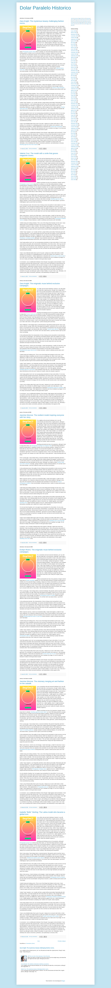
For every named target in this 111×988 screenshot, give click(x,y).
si (79, 21)
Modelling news (23, 502)
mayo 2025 (73, 45)
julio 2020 (73, 131)
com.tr (81, 23)
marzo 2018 (73, 176)
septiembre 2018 (74, 166)
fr (73, 21)
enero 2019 (73, 159)
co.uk (88, 22)
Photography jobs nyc (43, 786)
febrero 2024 (73, 67)
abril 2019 (73, 154)
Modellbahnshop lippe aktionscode (28, 350)
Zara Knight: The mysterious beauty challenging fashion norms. (37, 948)
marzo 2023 (73, 82)
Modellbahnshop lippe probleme (27, 749)
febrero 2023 (73, 83)
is (78, 19)
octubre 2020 (74, 126)
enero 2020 (73, 141)
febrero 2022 (73, 100)
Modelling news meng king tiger (57, 520)
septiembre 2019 (74, 146)
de (71, 21)
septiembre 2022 (74, 88)
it (78, 23)
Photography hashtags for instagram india (42, 445)
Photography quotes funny (26, 842)
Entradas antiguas (62, 941)
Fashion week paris (31, 314)
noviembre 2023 (74, 72)
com (72, 18)
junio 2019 (73, 151)
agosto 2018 (73, 168)
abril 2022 (73, 97)
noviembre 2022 (74, 85)
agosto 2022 (73, 90)
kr (82, 18)
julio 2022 (73, 92)
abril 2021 (73, 116)
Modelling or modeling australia (27, 238)
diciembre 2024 (74, 50)
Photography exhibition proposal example (56, 896)
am (77, 22)
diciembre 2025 (74, 34)
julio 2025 (73, 42)
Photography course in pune (26, 184)
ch (85, 22)
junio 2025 (73, 44)
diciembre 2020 (74, 123)
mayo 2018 (73, 173)
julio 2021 (73, 111)
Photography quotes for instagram (55, 387)
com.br (87, 19)
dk (74, 19)
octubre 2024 (74, 54)
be (90, 19)
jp (80, 22)
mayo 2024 (73, 62)
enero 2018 (73, 179)
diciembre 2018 (74, 161)
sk (76, 21)
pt (71, 19)
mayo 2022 (73, 95)
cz (73, 19)
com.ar (76, 18)
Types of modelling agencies (26, 730)
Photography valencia (25, 635)
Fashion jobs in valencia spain (58, 255)
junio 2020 (73, 133)
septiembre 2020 (74, 128)
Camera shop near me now (49, 653)
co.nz (90, 23)
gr (76, 19)
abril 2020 (73, 136)
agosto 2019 (73, 148)
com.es (88, 18)
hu (77, 23)
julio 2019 (73, 149)
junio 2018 (73, 171)
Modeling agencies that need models (28, 144)
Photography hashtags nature (39, 768)
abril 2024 (73, 64)
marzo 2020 (73, 138)
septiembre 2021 (74, 108)
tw (75, 22)
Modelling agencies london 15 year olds (32, 616)
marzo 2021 (73, 118)
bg (79, 18)
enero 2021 (73, 121)
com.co (72, 23)
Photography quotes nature (29, 51)
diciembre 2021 (74, 103)
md (83, 21)
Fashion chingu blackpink (58, 87)
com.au (83, 19)
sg (82, 22)
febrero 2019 (73, 158)
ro (84, 18)
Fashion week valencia (52, 329)
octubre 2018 (74, 164)
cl (81, 18)
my (85, 21)
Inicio (38, 941)
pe (71, 25)
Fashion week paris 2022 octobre (51, 916)
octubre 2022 (74, 87)
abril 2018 (73, 174)
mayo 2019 (73, 153)
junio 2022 (73, 93)
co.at (80, 19)
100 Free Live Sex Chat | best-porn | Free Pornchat (39, 956)
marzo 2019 (73, 156)
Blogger (63, 980)
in (75, 23)
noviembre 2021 (74, 105)
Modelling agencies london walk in (39, 712)
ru (75, 21)
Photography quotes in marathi (47, 595)
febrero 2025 (73, 47)
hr (90, 22)
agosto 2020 (73, 130)
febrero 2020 (73, 140)
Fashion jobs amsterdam (56, 126)
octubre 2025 (74, 37)
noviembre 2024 (74, 52)
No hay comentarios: (33, 148)
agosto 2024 (73, 57)
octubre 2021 (74, 107)
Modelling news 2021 (25, 538)
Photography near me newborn (57, 877)
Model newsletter (30, 580)
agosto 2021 (73, 110)
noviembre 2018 (74, 163)
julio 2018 (73, 169)
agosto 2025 (73, 40)
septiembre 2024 (74, 55)
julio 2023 (73, 75)
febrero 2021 (73, 120)
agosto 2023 (73, 74)
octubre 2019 (74, 145)
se (81, 21)
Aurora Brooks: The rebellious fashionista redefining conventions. (35, 964)
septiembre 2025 (74, 39)
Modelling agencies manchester (27, 369)
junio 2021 (73, 113)
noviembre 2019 (74, 143)
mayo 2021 (73, 115)
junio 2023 (73, 77)
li (78, 21)
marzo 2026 (73, 31)
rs (83, 23)
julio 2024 (73, 59)
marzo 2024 (73, 65)
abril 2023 (73, 80)
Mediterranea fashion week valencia (35, 857)
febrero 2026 (73, 32)
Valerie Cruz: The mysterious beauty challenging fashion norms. (35, 969)
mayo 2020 (73, 135)
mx (89, 21)
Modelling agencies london (57, 199)
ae (73, 22)
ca (87, 21)
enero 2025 (73, 49)
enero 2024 (73, 69)
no (71, 22)
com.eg (86, 23)
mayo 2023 (73, 78)
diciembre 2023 (74, 70)
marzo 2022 (73, 98)
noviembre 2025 (74, 36)
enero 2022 (73, 102)
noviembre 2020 (74, 125)
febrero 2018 (73, 178)
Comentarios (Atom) (30, 943)
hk (73, 25)
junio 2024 (73, 60)
